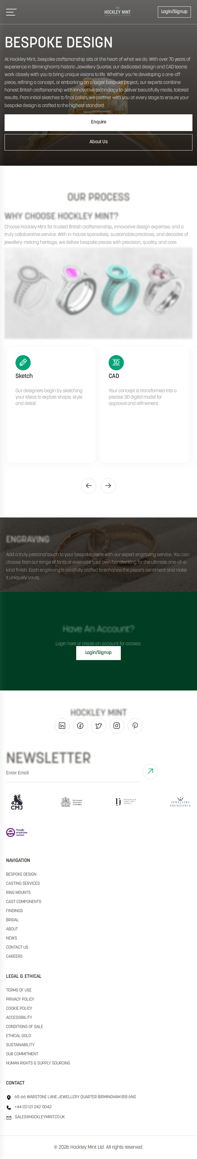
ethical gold (18, 1036)
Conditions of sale (24, 1027)
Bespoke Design (21, 874)
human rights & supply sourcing (38, 1063)
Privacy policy (20, 999)
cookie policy (19, 1008)
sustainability (20, 1045)
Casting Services (23, 883)
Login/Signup (174, 11)
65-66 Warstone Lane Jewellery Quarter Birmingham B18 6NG (71, 1097)
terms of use (19, 990)
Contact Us (17, 947)
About (12, 929)
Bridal (12, 920)
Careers (14, 956)
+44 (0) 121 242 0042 (29, 1107)
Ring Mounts (18, 893)
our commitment (22, 1054)
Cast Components (23, 902)
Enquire (98, 122)
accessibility (19, 1017)
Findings (14, 911)
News (11, 938)
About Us (99, 142)
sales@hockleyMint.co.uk (35, 1117)
